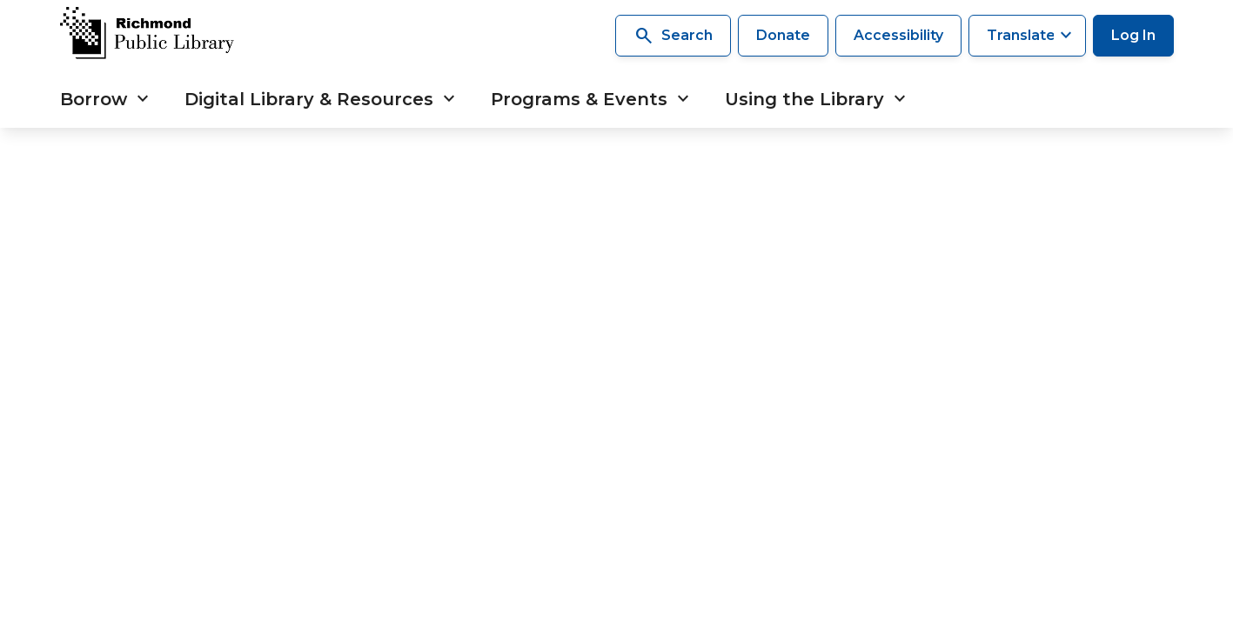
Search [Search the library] (673, 35)
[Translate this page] (1027, 36)
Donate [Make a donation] (783, 35)
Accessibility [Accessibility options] (898, 35)
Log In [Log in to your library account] (1133, 35)
